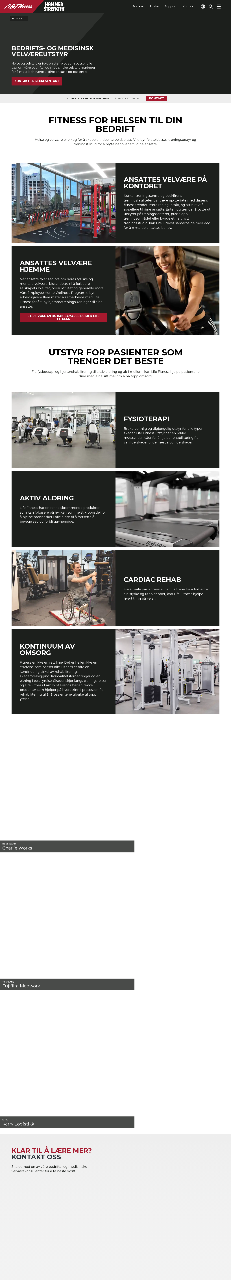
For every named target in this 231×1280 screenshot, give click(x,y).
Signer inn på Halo (27, 1233)
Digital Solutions (151, 1170)
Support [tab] (164, 6)
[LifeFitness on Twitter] (197, 1260)
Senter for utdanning (197, 1190)
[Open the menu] (218, 6)
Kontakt (182, 6)
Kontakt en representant (36, 94)
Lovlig (17, 1219)
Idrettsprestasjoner (68, 1176)
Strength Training (110, 1176)
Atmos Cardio (149, 1176)
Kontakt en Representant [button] (31, 1256)
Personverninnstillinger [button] (73, 1256)
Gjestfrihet (19, 1176)
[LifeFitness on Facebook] (171, 1260)
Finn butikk (21, 1212)
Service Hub (191, 1184)
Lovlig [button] (54, 1262)
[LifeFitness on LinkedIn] (158, 1260)
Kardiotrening (107, 1170)
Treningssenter (23, 1170)
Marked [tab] (131, 6)
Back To (19, 18)
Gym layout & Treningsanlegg (194, 1176)
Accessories (105, 1182)
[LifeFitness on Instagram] (184, 1260)
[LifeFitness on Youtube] (210, 1260)
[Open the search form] (209, 6)
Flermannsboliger (24, 1182)
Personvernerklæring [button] (28, 1262)
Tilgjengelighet (25, 1226)
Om (15, 1198)
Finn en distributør (28, 1205)
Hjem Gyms (62, 1170)
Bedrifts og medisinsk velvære (69, 1184)
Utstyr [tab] (147, 6)
